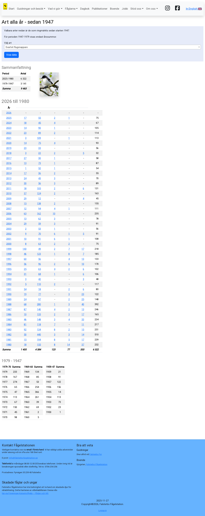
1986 (8, 314)
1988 (8, 304)
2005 (8, 218)
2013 (8, 178)
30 (39, 158)
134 (39, 329)
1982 (8, 334)
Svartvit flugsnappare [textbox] (17, 47)
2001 (8, 238)
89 (39, 133)
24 (25, 178)
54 (25, 289)
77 (39, 294)
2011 (8, 188)
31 (25, 274)
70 (39, 233)
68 (39, 274)
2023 (8, 128)
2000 (8, 243)
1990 (8, 294)
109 (39, 138)
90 (39, 128)
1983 (8, 329)
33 (39, 148)
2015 (8, 168)
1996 (8, 264)
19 (25, 294)
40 (83, 304)
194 (39, 339)
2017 (8, 158)
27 (25, 158)
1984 (8, 324)
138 (39, 203)
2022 (8, 133)
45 (39, 122)
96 (39, 264)
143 (24, 249)
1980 (8, 344)
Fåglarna (70, 8)
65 (39, 269)
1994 (8, 274)
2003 (8, 228)
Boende (114, 8)
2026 (8, 112)
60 (25, 259)
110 (39, 284)
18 (25, 122)
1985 (8, 319)
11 (83, 324)
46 (25, 253)
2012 (8, 183)
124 (39, 193)
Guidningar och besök (30, 8)
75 (39, 143)
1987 (8, 309)
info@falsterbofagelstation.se (23, 458)
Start (11, 8)
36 (39, 173)
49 (39, 249)
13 (25, 163)
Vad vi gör (54, 8)
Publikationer (99, 8)
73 (39, 163)
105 (39, 188)
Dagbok (84, 8)
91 (39, 238)
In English (194, 8)
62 (39, 218)
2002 (8, 233)
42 (39, 279)
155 (39, 344)
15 (25, 203)
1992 (8, 284)
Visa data (11, 54)
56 (39, 183)
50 (25, 334)
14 (25, 128)
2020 (8, 143)
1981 (8, 339)
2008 (8, 203)
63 (25, 213)
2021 (8, 138)
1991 (8, 289)
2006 (8, 213)
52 (39, 168)
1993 (8, 279)
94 (39, 208)
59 (39, 223)
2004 (8, 223)
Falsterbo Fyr (96, 454)
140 (39, 309)
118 (39, 324)
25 (25, 269)
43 (39, 178)
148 (39, 319)
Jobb (125, 8)
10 (54, 213)
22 (39, 153)
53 (39, 228)
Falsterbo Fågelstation (96, 464)
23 (25, 133)
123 (39, 253)
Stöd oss (135, 8)
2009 (8, 198)
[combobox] (102, 47)
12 (39, 198)
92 (25, 329)
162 (39, 213)
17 (25, 117)
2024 (8, 122)
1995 (8, 269)
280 (39, 304)
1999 (8, 249)
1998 (8, 253)
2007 (8, 208)
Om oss (151, 8)
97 (39, 299)
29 (25, 198)
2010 (8, 193)
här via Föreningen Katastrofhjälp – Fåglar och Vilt (25, 493)
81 (25, 324)
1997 (8, 259)
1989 (8, 299)
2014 (8, 173)
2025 (8, 117)
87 (25, 309)
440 (39, 334)
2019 (8, 148)
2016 (8, 163)
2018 (8, 153)
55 (39, 117)
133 (39, 314)
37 (25, 193)
